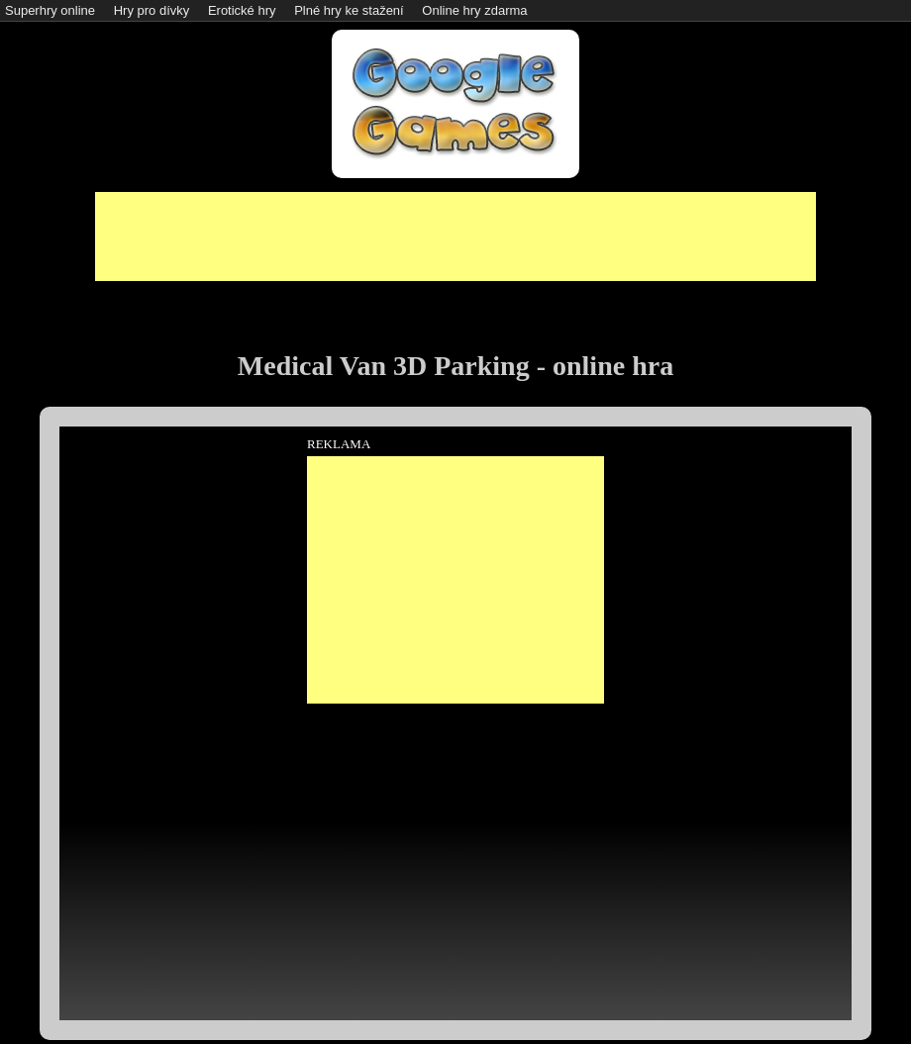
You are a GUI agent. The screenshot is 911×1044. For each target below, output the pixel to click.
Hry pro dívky (152, 10)
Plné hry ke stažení (349, 10)
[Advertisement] (455, 236)
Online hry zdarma (474, 10)
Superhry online (50, 10)
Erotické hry (242, 10)
